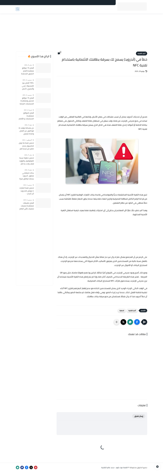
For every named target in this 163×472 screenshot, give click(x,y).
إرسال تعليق (138, 416)
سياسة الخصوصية (107, 2)
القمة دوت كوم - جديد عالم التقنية (114, 467)
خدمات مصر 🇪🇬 (93, 9)
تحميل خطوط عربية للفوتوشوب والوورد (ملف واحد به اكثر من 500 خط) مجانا (26, 160)
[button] (137, 322)
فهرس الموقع (85, 2)
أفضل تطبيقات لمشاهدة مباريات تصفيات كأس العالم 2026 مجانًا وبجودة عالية (26, 206)
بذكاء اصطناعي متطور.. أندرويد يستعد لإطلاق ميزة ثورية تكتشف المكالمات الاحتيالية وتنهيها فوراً (26, 176)
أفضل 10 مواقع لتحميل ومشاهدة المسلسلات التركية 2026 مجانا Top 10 (27, 101)
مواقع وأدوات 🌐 (68, 9)
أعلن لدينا (74, 2)
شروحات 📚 (81, 9)
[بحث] (17, 9)
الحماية (122, 310)
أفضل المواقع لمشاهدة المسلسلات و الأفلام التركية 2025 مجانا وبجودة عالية (26, 115)
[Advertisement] (81, 34)
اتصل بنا (95, 2)
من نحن (66, 2)
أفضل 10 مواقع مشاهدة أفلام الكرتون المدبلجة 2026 (27, 71)
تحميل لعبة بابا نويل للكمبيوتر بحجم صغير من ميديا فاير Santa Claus (26, 146)
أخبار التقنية (141, 53)
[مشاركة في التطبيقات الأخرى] (116, 322)
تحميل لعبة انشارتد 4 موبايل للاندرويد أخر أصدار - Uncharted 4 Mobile (26, 190)
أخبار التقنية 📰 (107, 9)
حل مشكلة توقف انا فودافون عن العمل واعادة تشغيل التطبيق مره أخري (26, 131)
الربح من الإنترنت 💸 (30, 9)
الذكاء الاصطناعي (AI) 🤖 (50, 9)
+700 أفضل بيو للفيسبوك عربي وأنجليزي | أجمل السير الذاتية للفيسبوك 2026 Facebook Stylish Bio (26, 85)
